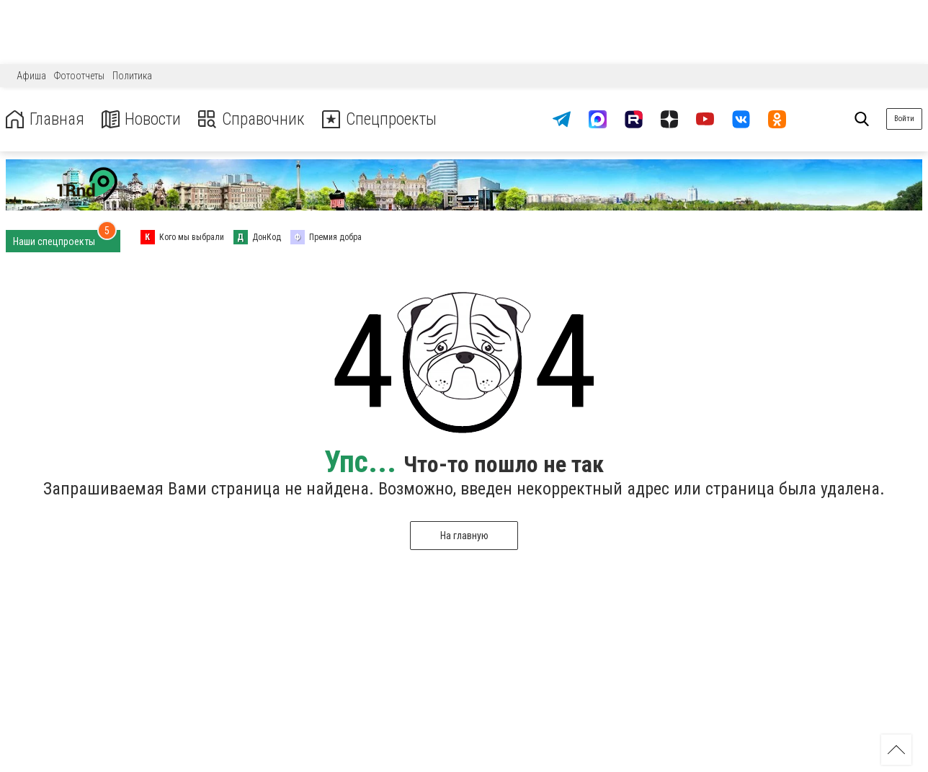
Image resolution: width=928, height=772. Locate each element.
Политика (132, 75)
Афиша (31, 75)
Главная (45, 119)
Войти (904, 118)
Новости (143, 119)
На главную (464, 535)
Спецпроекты (385, 119)
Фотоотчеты (79, 75)
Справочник (254, 119)
